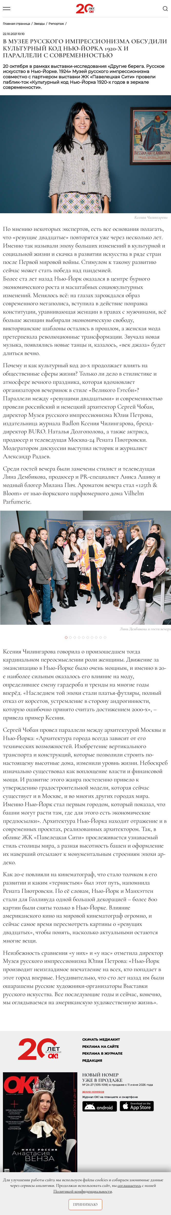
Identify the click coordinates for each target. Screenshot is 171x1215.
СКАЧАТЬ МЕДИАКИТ (101, 1039)
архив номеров (93, 1091)
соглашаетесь (129, 1185)
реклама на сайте (100, 1047)
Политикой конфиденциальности (82, 1191)
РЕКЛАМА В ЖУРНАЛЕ (102, 1053)
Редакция (92, 1060)
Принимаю (85, 1204)
